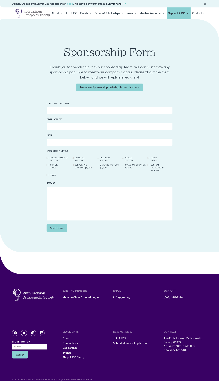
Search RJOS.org (21, 342)
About (67, 338)
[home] (32, 13)
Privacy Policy (84, 379)
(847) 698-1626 (173, 297)
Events (67, 352)
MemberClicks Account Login (81, 297)
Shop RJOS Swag (73, 357)
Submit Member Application (130, 343)
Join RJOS (71, 13)
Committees (70, 343)
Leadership (70, 348)
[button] (57, 13)
